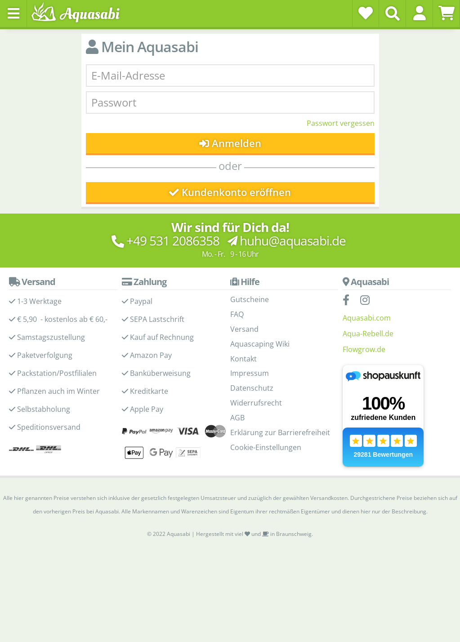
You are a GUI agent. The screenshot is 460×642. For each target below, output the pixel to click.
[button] (419, 13)
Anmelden (230, 143)
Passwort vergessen (341, 123)
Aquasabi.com (367, 318)
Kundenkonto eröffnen (230, 192)
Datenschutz (251, 388)
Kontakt (243, 359)
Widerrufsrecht (256, 403)
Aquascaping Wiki (260, 344)
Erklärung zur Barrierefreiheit (280, 432)
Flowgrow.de (364, 349)
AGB (237, 418)
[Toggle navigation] (13, 13)
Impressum (249, 373)
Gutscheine (249, 299)
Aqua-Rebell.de (368, 334)
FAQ (237, 314)
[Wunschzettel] (366, 13)
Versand (244, 329)
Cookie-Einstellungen (265, 447)
